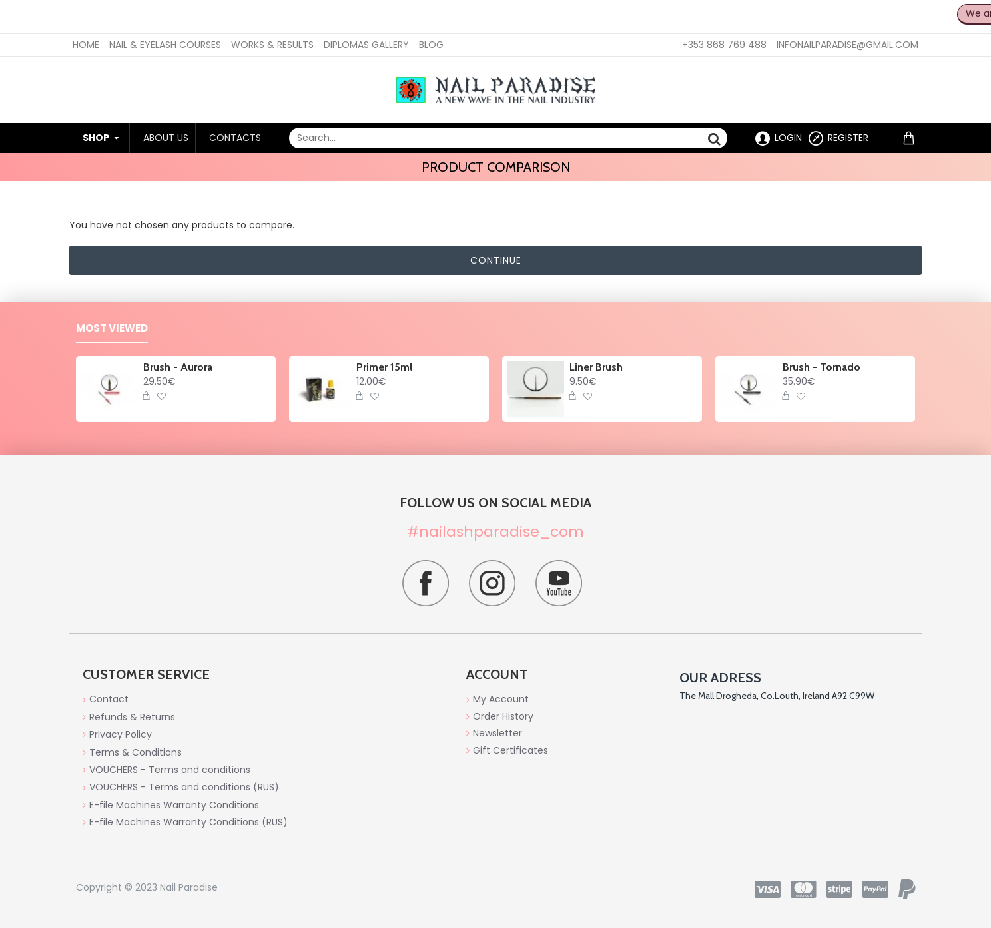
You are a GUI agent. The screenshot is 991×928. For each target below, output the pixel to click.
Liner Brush (596, 367)
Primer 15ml (384, 367)
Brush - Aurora (177, 367)
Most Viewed (112, 328)
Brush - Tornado (821, 367)
